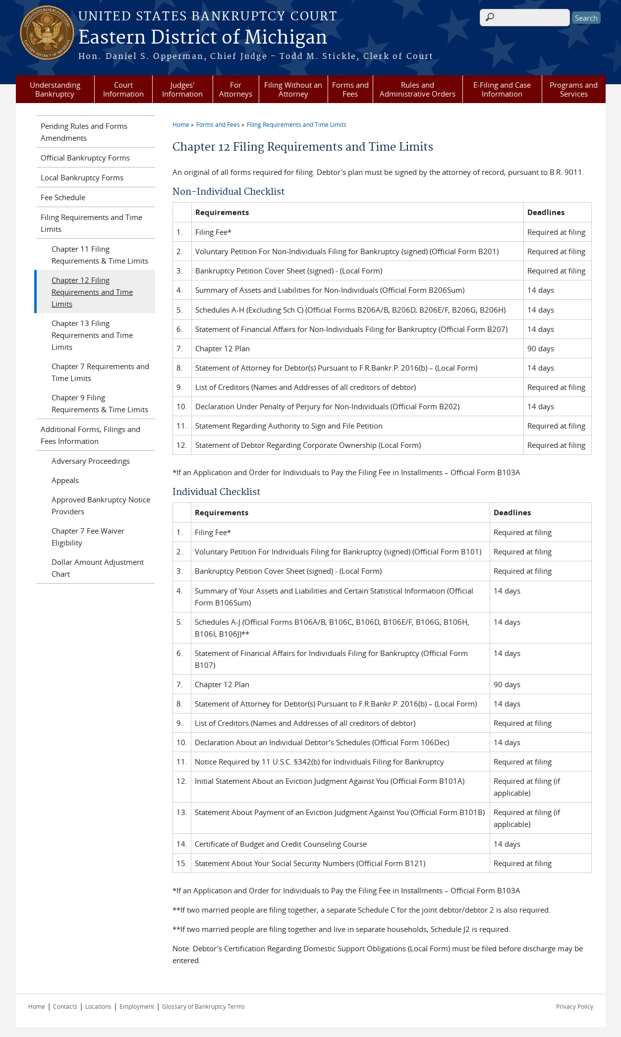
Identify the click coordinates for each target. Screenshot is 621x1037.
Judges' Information (182, 89)
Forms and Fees (350, 89)
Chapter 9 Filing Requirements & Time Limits (100, 403)
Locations (98, 1006)
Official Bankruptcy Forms (85, 158)
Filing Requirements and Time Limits (296, 124)
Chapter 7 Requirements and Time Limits (100, 372)
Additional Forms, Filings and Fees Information (90, 435)
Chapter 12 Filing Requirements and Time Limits (92, 292)
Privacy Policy (574, 1006)
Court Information (123, 89)
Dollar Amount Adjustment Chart (98, 568)
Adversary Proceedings (91, 461)
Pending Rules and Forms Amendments (84, 132)
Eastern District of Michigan (203, 38)
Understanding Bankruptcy (55, 89)
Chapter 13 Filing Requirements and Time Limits (92, 335)
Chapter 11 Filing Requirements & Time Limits (100, 255)
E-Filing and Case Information (502, 89)
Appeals (65, 480)
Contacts (65, 1006)
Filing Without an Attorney (293, 89)
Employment (136, 1006)
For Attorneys (235, 89)
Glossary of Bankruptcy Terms (203, 1006)
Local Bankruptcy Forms (82, 177)
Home (180, 124)
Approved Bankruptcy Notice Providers (101, 505)
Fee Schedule (63, 197)
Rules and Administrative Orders (417, 89)
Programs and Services (574, 89)
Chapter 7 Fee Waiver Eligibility (88, 536)
